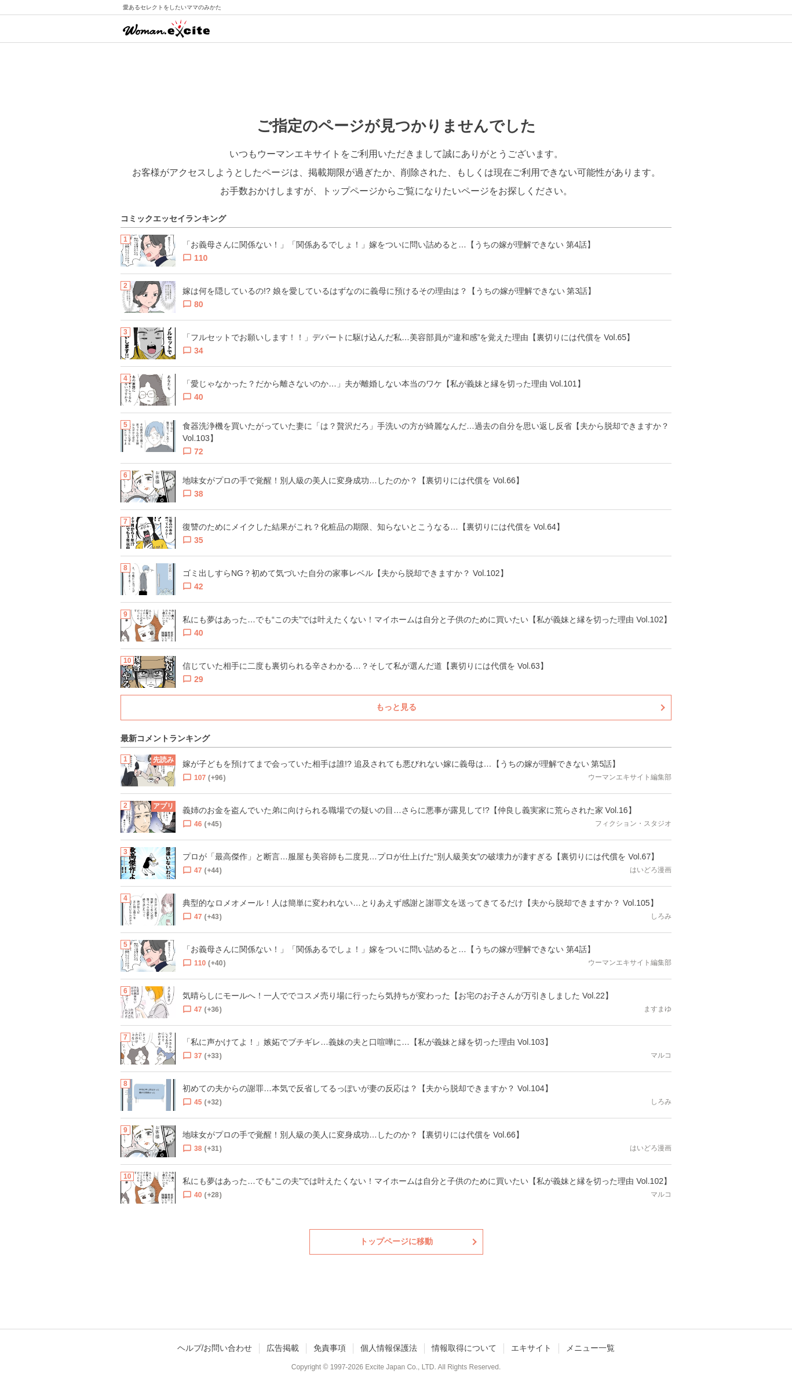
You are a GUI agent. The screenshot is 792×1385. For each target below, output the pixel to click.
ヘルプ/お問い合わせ (215, 1348)
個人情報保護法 (388, 1348)
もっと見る (396, 707)
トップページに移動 (396, 1241)
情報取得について (464, 1348)
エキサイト (531, 1348)
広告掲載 (283, 1348)
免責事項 (329, 1348)
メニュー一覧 (590, 1348)
